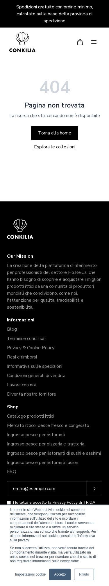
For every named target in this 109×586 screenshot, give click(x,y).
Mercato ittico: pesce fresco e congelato (48, 425)
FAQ (11, 472)
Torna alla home (54, 133)
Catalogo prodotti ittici (30, 416)
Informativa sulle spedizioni (34, 366)
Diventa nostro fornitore (31, 394)
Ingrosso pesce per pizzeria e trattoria (45, 444)
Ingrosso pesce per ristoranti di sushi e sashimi (54, 453)
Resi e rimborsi (22, 357)
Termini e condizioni (27, 338)
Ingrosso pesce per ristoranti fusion (42, 462)
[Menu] (94, 42)
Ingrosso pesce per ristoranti (36, 435)
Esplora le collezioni (54, 147)
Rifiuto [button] (84, 574)
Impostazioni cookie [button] (30, 574)
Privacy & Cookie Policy (30, 348)
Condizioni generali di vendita (36, 375)
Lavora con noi (21, 385)
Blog (12, 329)
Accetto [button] (60, 574)
